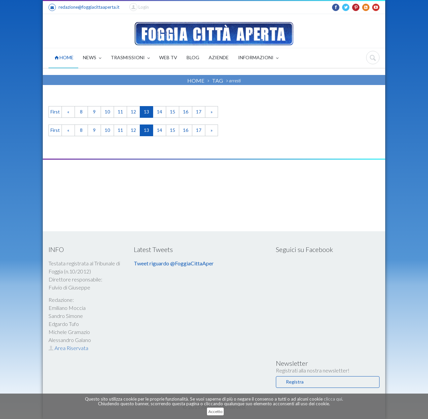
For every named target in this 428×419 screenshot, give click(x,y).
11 (120, 111)
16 (185, 111)
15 (172, 111)
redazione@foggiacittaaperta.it (83, 7)
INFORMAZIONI (258, 58)
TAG (217, 80)
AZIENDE (219, 57)
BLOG (193, 57)
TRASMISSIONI (130, 58)
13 (146, 111)
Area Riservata (68, 348)
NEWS (92, 58)
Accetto (215, 411)
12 (133, 111)
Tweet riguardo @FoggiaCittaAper (174, 263)
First (55, 111)
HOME (64, 57)
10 (107, 111)
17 (198, 111)
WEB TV (168, 57)
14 (159, 111)
